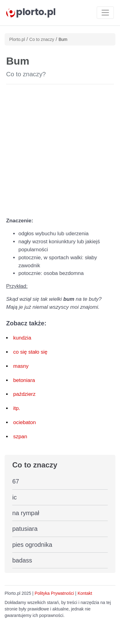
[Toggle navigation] (105, 12)
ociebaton (24, 422)
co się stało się (30, 352)
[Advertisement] (60, 149)
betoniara (24, 380)
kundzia (22, 338)
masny (21, 366)
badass (22, 560)
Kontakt (85, 593)
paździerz (24, 394)
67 (15, 481)
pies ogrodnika (32, 544)
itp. (16, 408)
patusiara (24, 528)
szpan (20, 436)
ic (14, 497)
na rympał (25, 513)
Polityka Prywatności (54, 593)
